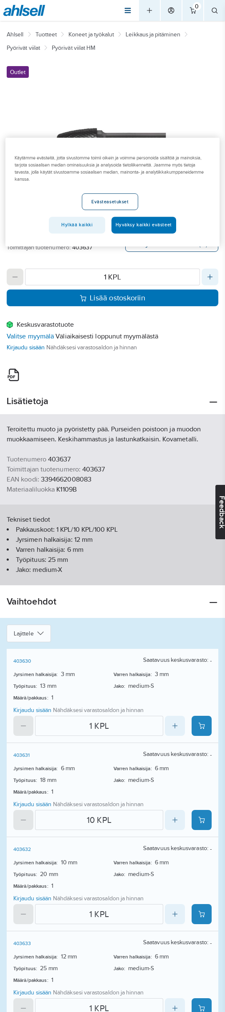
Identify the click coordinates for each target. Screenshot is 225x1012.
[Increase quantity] (210, 277)
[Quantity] (112, 277)
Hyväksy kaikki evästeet (144, 224)
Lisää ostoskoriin (112, 298)
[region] (112, 192)
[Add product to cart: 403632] (202, 914)
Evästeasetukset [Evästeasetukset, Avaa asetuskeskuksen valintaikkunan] (110, 201)
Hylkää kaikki (77, 224)
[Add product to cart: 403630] (202, 726)
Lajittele (29, 633)
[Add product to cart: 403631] (202, 820)
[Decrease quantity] (15, 277)
